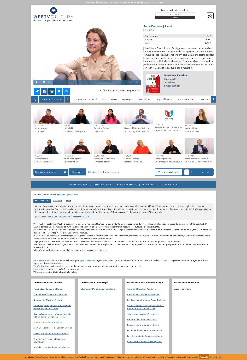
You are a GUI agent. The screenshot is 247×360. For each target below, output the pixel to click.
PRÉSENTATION (42, 200)
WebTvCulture (129, 2)
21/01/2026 (38, 125)
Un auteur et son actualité (85, 99)
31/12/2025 (129, 125)
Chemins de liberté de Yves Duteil (142, 314)
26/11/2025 (129, 156)
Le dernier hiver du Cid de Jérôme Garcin (146, 330)
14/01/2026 (68, 125)
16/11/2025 (189, 156)
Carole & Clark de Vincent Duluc (142, 319)
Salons (113, 99)
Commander (173, 85)
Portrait (153, 2)
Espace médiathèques (209, 99)
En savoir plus (216, 357)
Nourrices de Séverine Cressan (47, 300)
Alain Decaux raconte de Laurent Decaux (52, 327)
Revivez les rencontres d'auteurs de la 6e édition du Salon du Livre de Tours (52, 315)
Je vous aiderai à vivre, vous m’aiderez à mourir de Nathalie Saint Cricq (145, 307)
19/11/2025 (159, 156)
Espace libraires (164, 99)
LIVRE (68, 200)
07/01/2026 (99, 125)
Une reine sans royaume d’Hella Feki (50, 294)
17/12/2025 (38, 156)
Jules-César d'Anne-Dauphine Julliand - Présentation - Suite (63, 216)
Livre (160, 2)
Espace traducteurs (185, 99)
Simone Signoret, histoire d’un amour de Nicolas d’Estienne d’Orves (52, 307)
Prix (103, 99)
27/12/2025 (159, 124)
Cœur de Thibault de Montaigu (141, 289)
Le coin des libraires (102, 184)
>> (208, 172)
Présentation (143, 2)
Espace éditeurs (145, 99)
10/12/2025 (68, 156)
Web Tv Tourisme (41, 266)
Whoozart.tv (39, 272)
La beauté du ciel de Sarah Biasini (143, 325)
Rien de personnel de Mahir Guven (143, 294)
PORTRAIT (57, 200)
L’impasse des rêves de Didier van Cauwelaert (49, 340)
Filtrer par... (77, 172)
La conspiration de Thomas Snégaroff (50, 333)
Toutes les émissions (51, 99)
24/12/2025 (190, 125)
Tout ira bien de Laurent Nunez (47, 289)
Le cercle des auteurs (78, 184)
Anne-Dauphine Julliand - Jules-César (60, 194)
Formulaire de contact (127, 184)
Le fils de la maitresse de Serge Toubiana (146, 300)
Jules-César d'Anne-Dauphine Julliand (101, 2)
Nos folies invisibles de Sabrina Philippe (51, 347)
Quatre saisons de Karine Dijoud (48, 322)
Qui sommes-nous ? (169, 184)
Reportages (127, 99)
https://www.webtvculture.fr (46, 260)
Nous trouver (148, 184)
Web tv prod (90, 260)
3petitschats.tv (40, 269)
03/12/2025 (99, 156)
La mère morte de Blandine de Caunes (145, 336)
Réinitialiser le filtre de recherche (103, 172)
